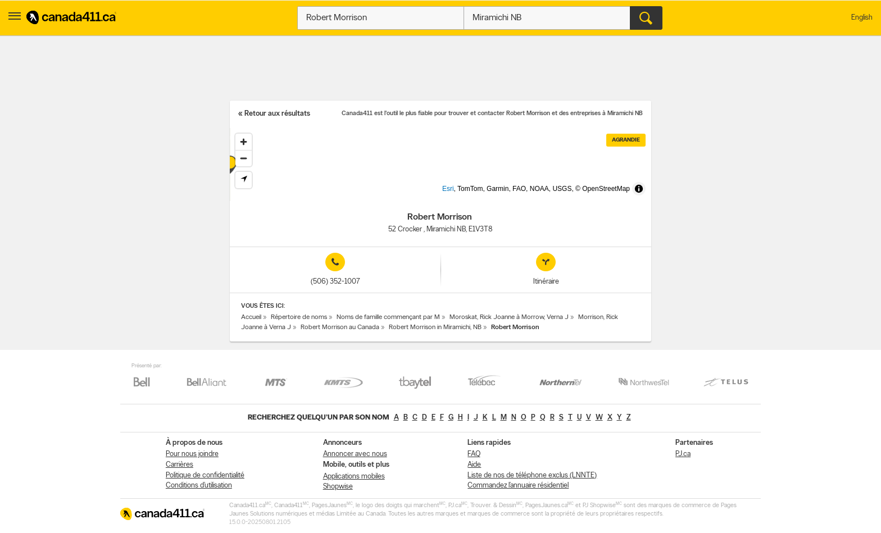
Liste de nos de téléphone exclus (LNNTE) (532, 475)
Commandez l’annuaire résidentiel (518, 485)
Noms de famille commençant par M (388, 317)
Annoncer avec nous (355, 454)
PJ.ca (683, 454)
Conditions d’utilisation (199, 485)
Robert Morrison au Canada (340, 327)
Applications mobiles (354, 476)
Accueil (251, 317)
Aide (474, 464)
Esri (467, 195)
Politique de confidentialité (205, 475)
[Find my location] (243, 180)
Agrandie (626, 140)
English (862, 17)
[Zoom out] (243, 158)
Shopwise (338, 486)
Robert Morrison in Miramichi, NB (435, 327)
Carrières (179, 464)
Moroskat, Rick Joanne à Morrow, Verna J (509, 317)
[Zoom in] (243, 142)
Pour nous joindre (192, 454)
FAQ (473, 454)
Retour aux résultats (277, 113)
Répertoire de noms (299, 317)
